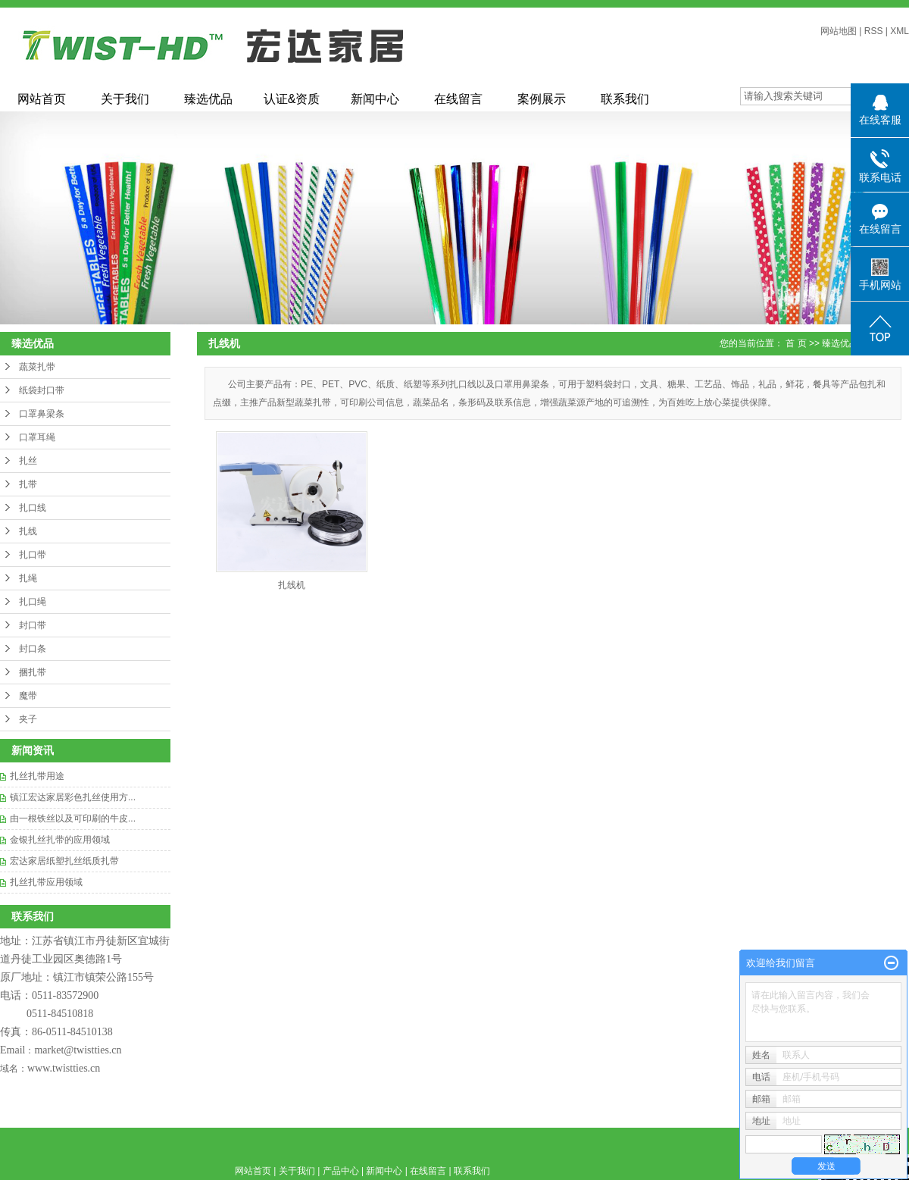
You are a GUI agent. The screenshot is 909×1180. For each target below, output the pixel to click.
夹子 (28, 719)
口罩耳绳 (37, 437)
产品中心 (341, 1171)
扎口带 (32, 554)
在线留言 (458, 98)
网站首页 (41, 98)
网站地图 (838, 31)
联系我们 (625, 98)
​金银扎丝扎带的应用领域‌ (60, 839)
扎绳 (28, 578)
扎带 (28, 484)
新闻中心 (375, 98)
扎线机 (291, 585)
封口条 (32, 648)
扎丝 (28, 460)
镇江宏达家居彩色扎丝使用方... (73, 797)
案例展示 (541, 98)
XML (899, 31)
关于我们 (125, 98)
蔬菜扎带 (37, 367)
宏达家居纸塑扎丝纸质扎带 (64, 861)
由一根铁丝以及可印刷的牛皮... (73, 818)
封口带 (32, 625)
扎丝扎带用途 (37, 776)
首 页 (796, 343)
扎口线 (32, 507)
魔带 (28, 695)
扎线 (28, 531)
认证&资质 (292, 98)
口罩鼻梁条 (41, 413)
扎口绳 (32, 601)
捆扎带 (32, 672)
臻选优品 (208, 98)
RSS (873, 31)
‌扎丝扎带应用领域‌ (46, 882)
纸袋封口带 (41, 390)
